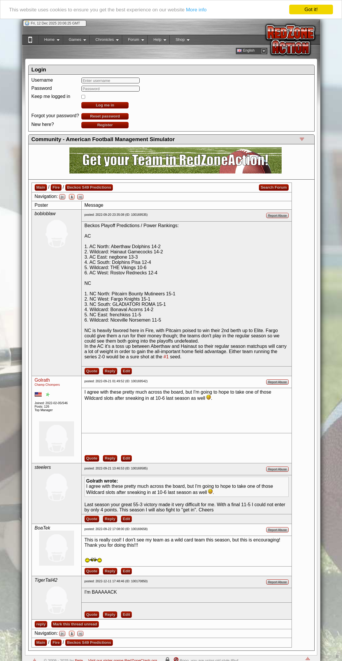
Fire (55, 187)
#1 (166, 356)
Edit (126, 371)
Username (42, 80)
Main (40, 187)
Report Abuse (277, 215)
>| (80, 197)
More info (196, 10)
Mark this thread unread (75, 624)
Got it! (311, 9)
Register (105, 125)
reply (41, 624)
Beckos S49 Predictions (89, 187)
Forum (133, 40)
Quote (92, 371)
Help (156, 40)
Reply (110, 371)
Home (48, 40)
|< (62, 197)
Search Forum (274, 187)
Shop (179, 40)
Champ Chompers (47, 384)
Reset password (105, 116)
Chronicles (104, 40)
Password (41, 88)
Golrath (42, 380)
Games (74, 40)
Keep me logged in (50, 96)
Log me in (105, 105)
